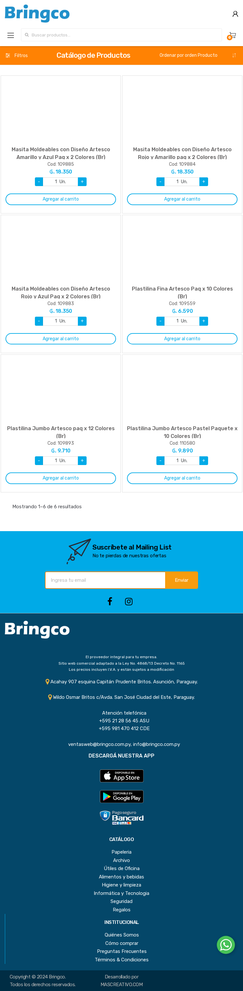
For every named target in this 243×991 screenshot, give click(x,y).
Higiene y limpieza (121, 885)
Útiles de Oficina (122, 868)
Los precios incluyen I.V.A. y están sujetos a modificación (121, 669)
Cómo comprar (121, 943)
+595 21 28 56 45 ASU (121, 721)
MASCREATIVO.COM (121, 984)
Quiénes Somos (122, 935)
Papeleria (121, 852)
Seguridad (121, 901)
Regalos (122, 910)
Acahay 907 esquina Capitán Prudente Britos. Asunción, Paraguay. (122, 682)
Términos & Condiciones (122, 960)
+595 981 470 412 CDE (122, 728)
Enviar (181, 580)
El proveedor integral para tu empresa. (121, 657)
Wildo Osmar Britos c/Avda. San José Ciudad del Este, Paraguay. (121, 697)
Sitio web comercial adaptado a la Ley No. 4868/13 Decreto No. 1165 (121, 663)
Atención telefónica (121, 713)
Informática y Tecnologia (121, 893)
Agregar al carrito (61, 199)
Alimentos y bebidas (121, 877)
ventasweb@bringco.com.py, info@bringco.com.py (121, 744)
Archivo (121, 860)
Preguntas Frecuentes (122, 951)
